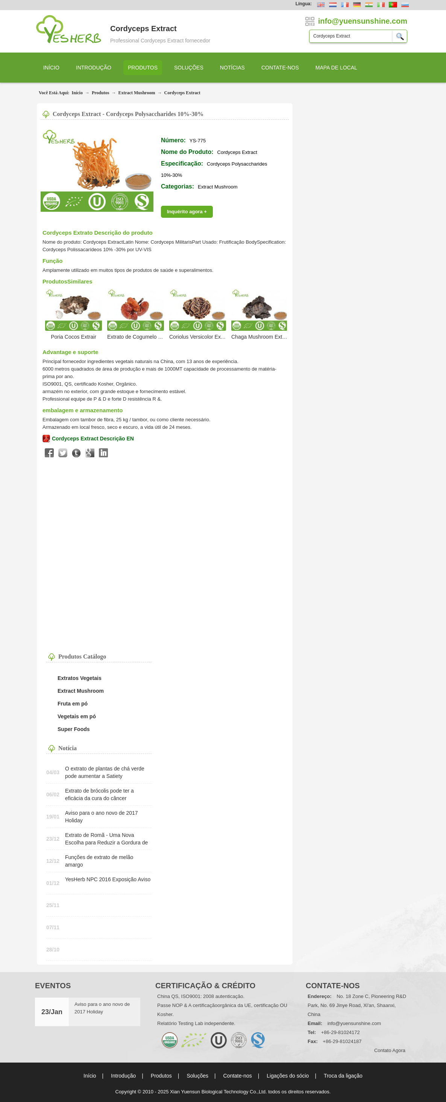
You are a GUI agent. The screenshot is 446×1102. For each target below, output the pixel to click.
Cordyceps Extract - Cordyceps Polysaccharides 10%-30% (128, 114)
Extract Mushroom (136, 92)
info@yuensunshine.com (354, 1023)
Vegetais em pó (77, 716)
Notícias (232, 68)
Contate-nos (280, 68)
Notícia (67, 748)
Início (51, 68)
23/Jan (51, 1012)
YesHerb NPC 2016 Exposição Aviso (107, 879)
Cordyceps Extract (182, 92)
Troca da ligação (343, 1076)
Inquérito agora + (187, 211)
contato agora (389, 1050)
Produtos (143, 68)
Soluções (188, 68)
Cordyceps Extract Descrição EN (93, 439)
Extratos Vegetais (80, 678)
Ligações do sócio (288, 1076)
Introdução (93, 68)
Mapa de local (336, 68)
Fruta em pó (73, 704)
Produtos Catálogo (82, 656)
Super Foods (74, 729)
